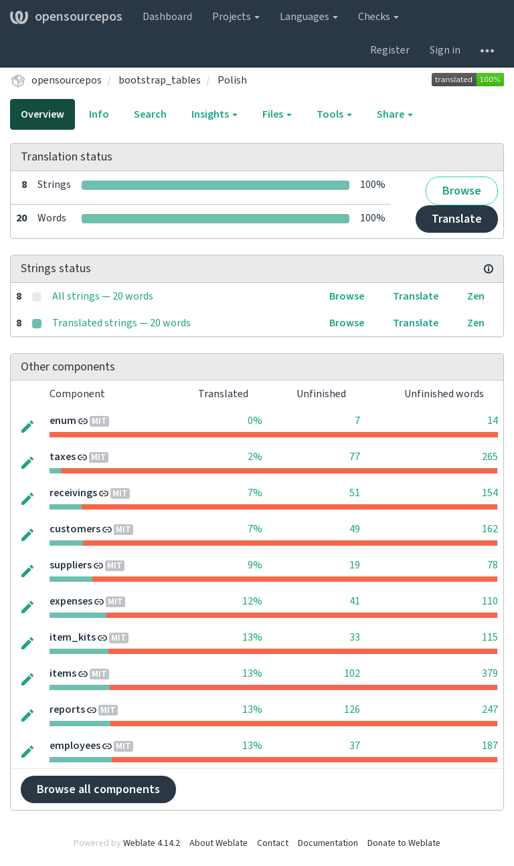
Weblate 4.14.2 (151, 843)
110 (490, 601)
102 (352, 673)
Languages (309, 16)
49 (354, 529)
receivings (73, 492)
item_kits (73, 637)
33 (354, 637)
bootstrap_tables (159, 80)
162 (490, 529)
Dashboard (167, 16)
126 (352, 709)
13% (252, 637)
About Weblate (218, 843)
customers (75, 529)
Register (390, 50)
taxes (63, 456)
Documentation (328, 843)
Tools (334, 114)
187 (490, 745)
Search (150, 114)
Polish (232, 80)
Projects (236, 16)
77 (354, 456)
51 (354, 492)
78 (492, 565)
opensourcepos (66, 16)
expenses (71, 601)
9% (255, 565)
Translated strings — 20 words (121, 323)
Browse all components (98, 789)
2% (255, 456)
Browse (461, 191)
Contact (272, 843)
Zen (476, 296)
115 (490, 637)
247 (490, 709)
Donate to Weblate (403, 843)
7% (255, 492)
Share (395, 114)
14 (492, 420)
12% (252, 601)
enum (63, 420)
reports (67, 709)
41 (354, 601)
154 (490, 492)
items (63, 673)
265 (490, 456)
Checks (378, 16)
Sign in (445, 50)
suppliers (71, 565)
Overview (42, 114)
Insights (214, 114)
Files (277, 114)
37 (354, 745)
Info (99, 114)
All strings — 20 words (102, 296)
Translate (457, 219)
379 (490, 673)
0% (255, 420)
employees (75, 745)
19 (354, 565)
